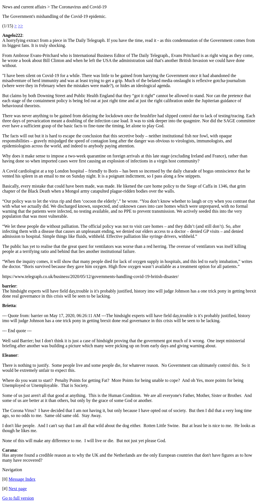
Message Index (22, 479)
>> (20, 25)
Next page (18, 488)
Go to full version (18, 498)
